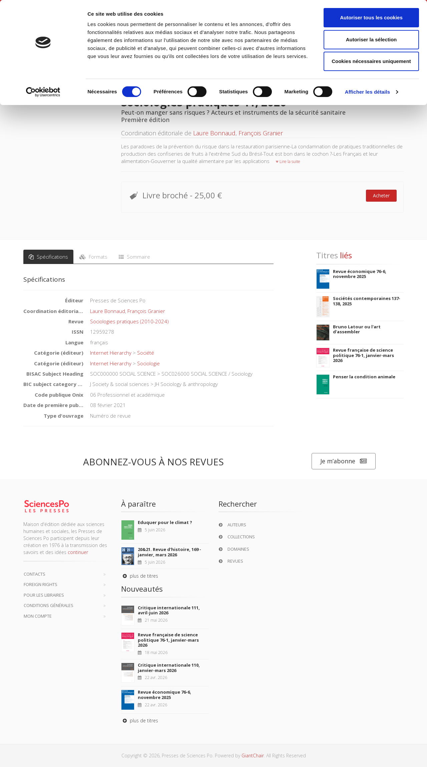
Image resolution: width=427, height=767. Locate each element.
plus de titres (139, 576)
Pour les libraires (44, 595)
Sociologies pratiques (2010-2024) (129, 321)
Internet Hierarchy (110, 352)
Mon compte (38, 616)
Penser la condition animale (364, 377)
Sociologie (148, 363)
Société (145, 352)
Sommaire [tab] (134, 256)
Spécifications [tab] (48, 256)
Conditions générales (48, 605)
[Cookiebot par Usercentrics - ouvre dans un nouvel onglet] (43, 92)
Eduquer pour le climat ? (165, 522)
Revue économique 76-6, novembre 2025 (359, 274)
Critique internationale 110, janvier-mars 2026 (169, 667)
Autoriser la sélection (371, 39)
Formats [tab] (93, 256)
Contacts (34, 574)
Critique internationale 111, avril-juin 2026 (169, 610)
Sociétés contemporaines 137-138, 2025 (366, 301)
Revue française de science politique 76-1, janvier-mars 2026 (363, 355)
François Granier (261, 133)
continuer (78, 552)
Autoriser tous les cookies (371, 17)
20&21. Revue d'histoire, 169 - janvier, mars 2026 (169, 552)
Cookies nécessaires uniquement (371, 61)
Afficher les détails (367, 92)
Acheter (381, 195)
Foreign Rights (40, 584)
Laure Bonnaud (214, 133)
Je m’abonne (343, 461)
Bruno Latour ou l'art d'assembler (357, 329)
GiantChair (253, 755)
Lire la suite (288, 161)
